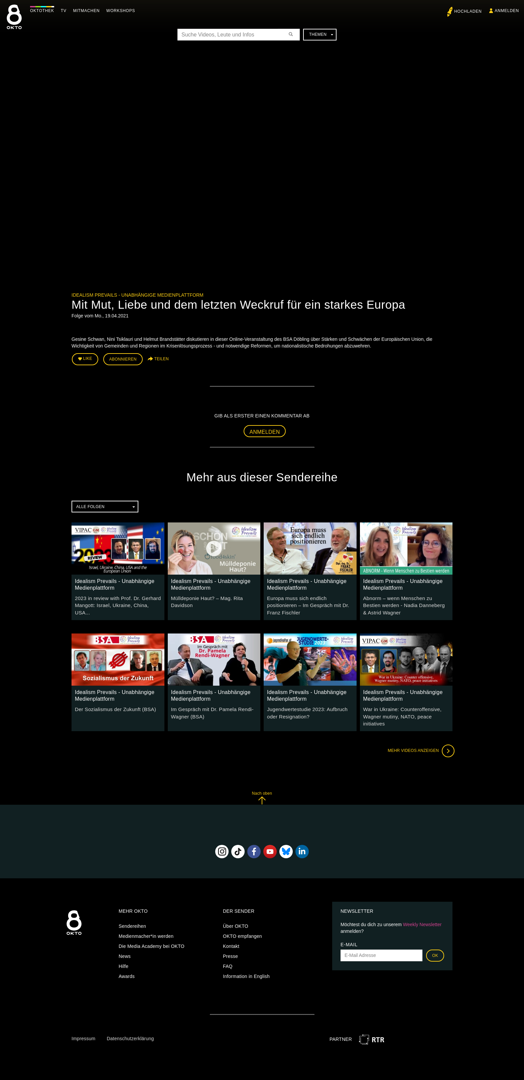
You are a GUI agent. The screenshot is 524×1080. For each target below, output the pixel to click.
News (125, 944)
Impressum (83, 1027)
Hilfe (123, 954)
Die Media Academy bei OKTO (151, 934)
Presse (230, 944)
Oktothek (44, 10)
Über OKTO (235, 914)
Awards (127, 964)
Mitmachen (88, 10)
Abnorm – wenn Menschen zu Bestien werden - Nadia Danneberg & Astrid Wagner (404, 603)
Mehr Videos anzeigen (419, 739)
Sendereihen (132, 914)
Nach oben (262, 786)
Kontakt (231, 934)
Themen (321, 34)
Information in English (246, 964)
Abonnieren (123, 358)
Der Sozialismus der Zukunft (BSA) (112, 706)
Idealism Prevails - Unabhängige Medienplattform (138, 295)
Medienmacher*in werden (146, 924)
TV (65, 10)
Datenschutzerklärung (130, 1027)
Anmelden (265, 430)
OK (435, 944)
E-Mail (349, 933)
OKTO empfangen (242, 924)
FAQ (228, 954)
